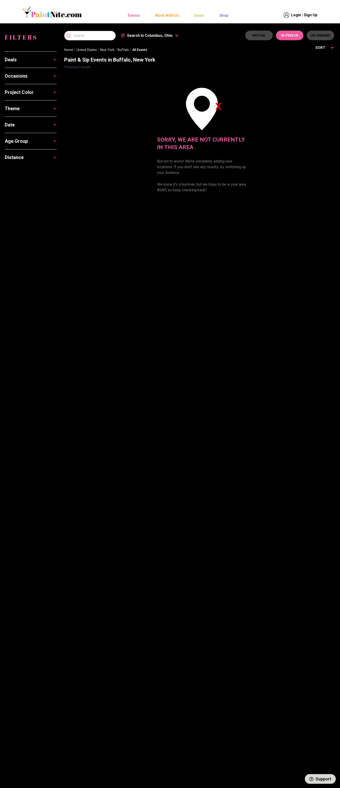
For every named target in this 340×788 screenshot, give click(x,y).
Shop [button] (223, 15)
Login (296, 15)
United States (86, 50)
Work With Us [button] (167, 15)
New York (107, 50)
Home (68, 50)
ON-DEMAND (320, 35)
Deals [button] (199, 15)
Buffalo (123, 50)
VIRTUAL (259, 35)
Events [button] (134, 15)
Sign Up (310, 15)
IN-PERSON (290, 35)
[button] (149, 35)
